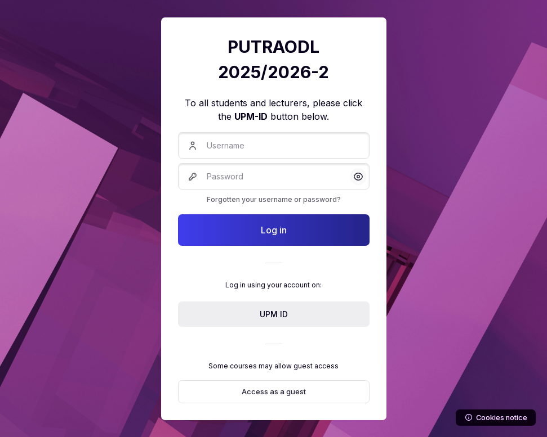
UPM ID (274, 314)
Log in (274, 230)
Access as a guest (274, 391)
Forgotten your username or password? (274, 199)
